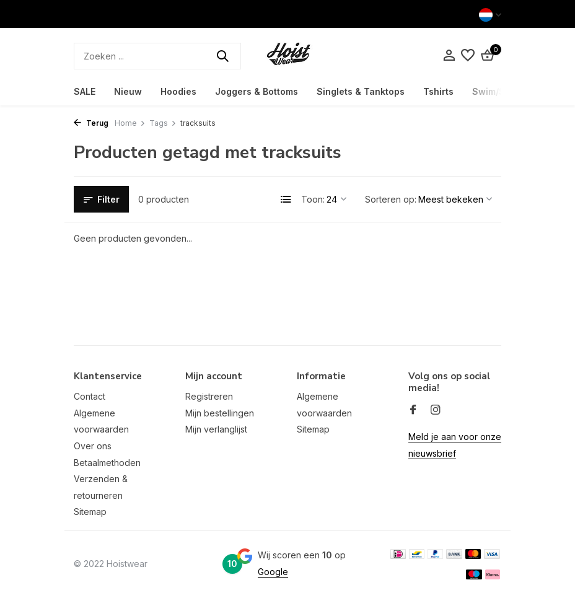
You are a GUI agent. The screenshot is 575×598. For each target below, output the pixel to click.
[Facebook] (413, 410)
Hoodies (178, 91)
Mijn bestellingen (219, 413)
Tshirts (438, 91)
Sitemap (90, 511)
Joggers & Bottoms (256, 91)
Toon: (313, 199)
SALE (84, 91)
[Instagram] (436, 410)
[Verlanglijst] (468, 55)
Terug (91, 123)
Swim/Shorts (500, 91)
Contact (89, 396)
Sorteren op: (390, 199)
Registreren (209, 396)
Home (130, 123)
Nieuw (128, 91)
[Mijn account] (449, 56)
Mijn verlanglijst (216, 429)
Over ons (93, 446)
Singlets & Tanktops (361, 91)
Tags (163, 123)
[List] (286, 199)
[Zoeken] (157, 56)
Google (273, 571)
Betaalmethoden (107, 462)
